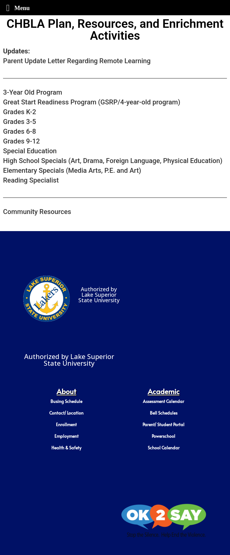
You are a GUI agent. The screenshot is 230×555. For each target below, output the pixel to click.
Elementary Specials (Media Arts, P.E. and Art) (72, 170)
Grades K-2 (19, 112)
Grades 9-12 (21, 141)
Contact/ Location (66, 413)
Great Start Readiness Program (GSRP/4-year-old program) (91, 102)
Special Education (30, 151)
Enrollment (66, 424)
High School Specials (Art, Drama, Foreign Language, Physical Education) (112, 161)
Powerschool (163, 436)
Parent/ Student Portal (163, 424)
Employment (66, 436)
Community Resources (37, 212)
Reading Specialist (31, 180)
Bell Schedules (163, 413)
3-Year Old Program (32, 92)
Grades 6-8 (19, 131)
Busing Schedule (66, 401)
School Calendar (164, 448)
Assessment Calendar (163, 401)
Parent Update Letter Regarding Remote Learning (77, 61)
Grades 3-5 (19, 121)
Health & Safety (66, 448)
